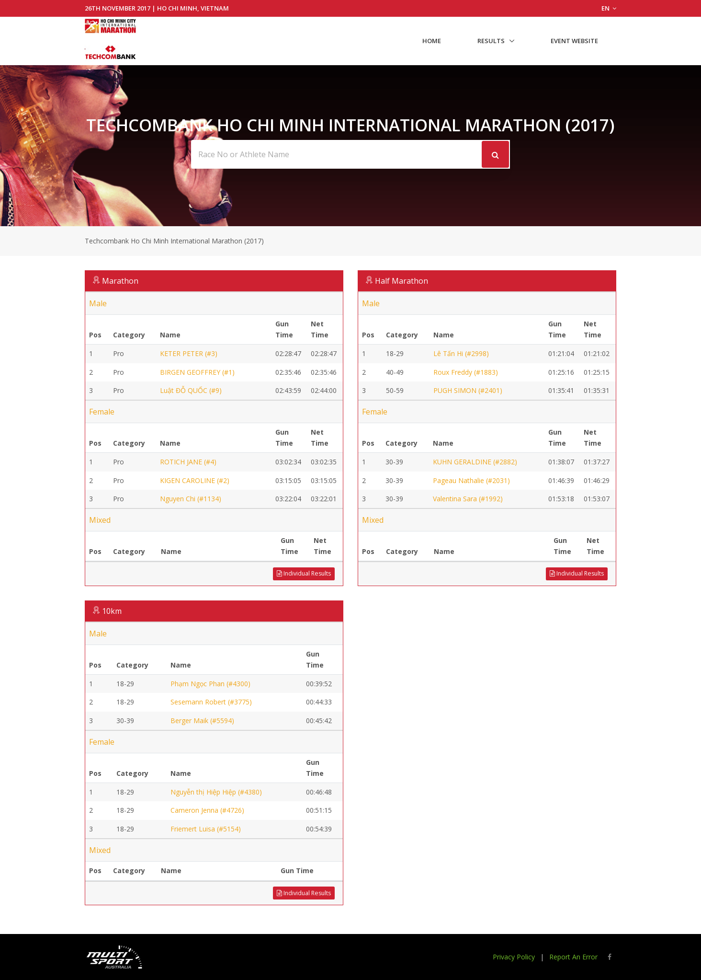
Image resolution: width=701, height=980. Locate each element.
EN (608, 8)
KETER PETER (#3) (188, 353)
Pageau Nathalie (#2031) (471, 480)
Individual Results (304, 573)
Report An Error (573, 956)
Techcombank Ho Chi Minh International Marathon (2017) (174, 240)
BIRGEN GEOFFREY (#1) (197, 372)
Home (431, 40)
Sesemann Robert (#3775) (211, 701)
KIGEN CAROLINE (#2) (194, 480)
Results (491, 40)
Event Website (574, 40)
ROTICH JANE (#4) (188, 461)
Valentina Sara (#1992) (468, 498)
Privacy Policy (514, 956)
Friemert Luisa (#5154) (205, 828)
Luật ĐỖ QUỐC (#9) (191, 390)
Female (101, 411)
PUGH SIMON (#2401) (467, 390)
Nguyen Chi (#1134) (190, 498)
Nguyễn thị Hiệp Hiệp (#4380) (216, 791)
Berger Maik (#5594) (202, 720)
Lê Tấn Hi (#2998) (461, 353)
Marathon (120, 281)
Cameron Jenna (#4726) (207, 810)
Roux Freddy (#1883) (465, 372)
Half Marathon (401, 281)
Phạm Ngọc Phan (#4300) (210, 683)
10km (112, 611)
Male (98, 303)
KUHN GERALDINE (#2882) (475, 461)
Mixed (100, 520)
